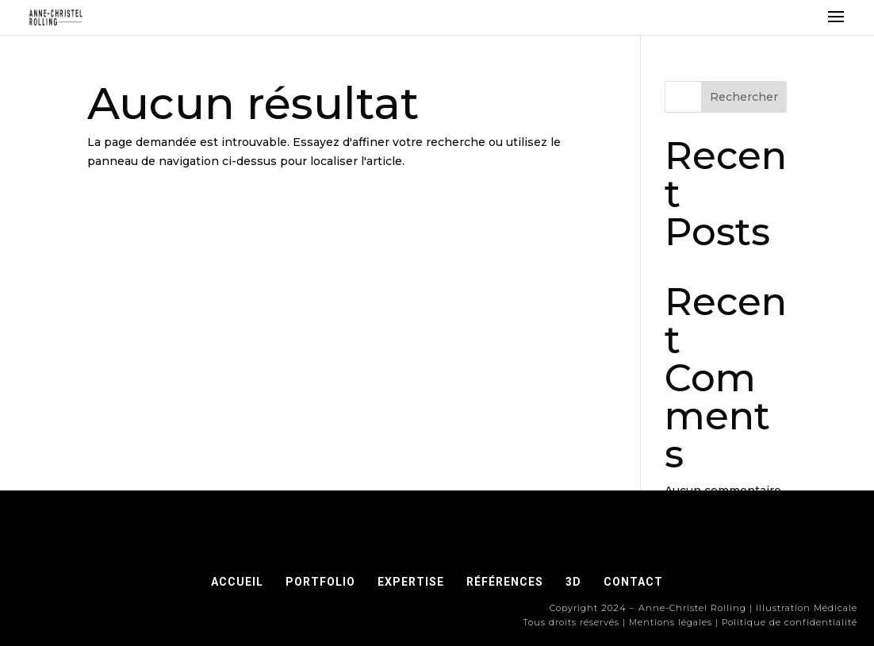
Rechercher (744, 97)
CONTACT (633, 581)
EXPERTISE (411, 581)
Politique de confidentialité (789, 622)
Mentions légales (670, 622)
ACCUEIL (237, 581)
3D (573, 581)
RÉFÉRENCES (509, 581)
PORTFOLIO (320, 581)
